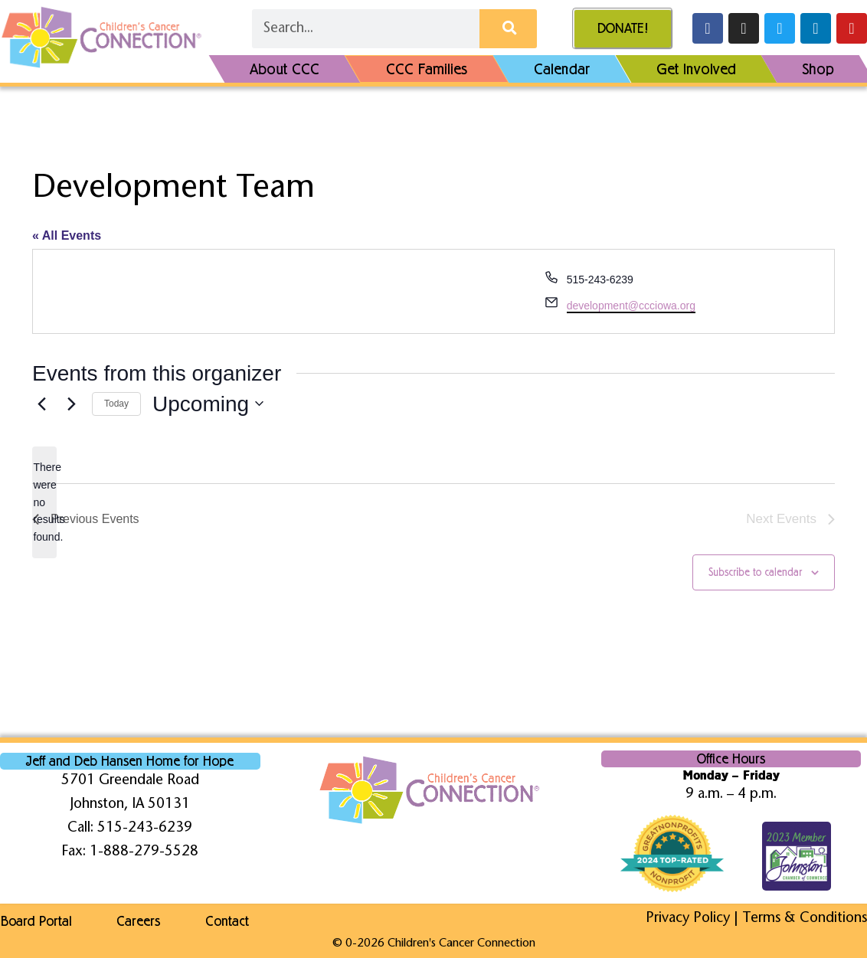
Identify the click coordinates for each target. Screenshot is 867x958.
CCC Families (426, 69)
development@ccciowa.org (631, 305)
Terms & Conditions (804, 918)
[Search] (508, 29)
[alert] (44, 501)
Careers (139, 921)
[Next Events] (71, 403)
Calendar (563, 69)
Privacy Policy (688, 918)
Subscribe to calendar (755, 572)
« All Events (66, 235)
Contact (228, 921)
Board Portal (35, 921)
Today (116, 403)
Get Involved (696, 69)
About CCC (284, 69)
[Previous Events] (41, 403)
